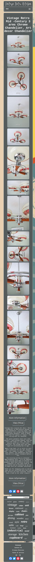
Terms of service (18, 552)
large (22, 526)
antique (10, 515)
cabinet (19, 514)
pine (27, 515)
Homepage (18, 545)
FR (20, 555)
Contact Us (18, 547)
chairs (24, 511)
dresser (27, 518)
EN (16, 555)
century (21, 501)
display (11, 511)
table (11, 525)
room (26, 526)
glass (15, 502)
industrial (15, 530)
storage (12, 534)
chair (25, 538)
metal (27, 531)
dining (11, 517)
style (17, 522)
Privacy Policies (18, 550)
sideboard (19, 508)
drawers (27, 502)
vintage (12, 505)
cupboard (15, 537)
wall (17, 526)
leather (19, 528)
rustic (18, 511)
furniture (13, 528)
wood (11, 522)
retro (24, 521)
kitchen (23, 534)
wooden (20, 518)
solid (9, 502)
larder (26, 508)
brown (11, 508)
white (21, 506)
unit (27, 505)
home (24, 528)
